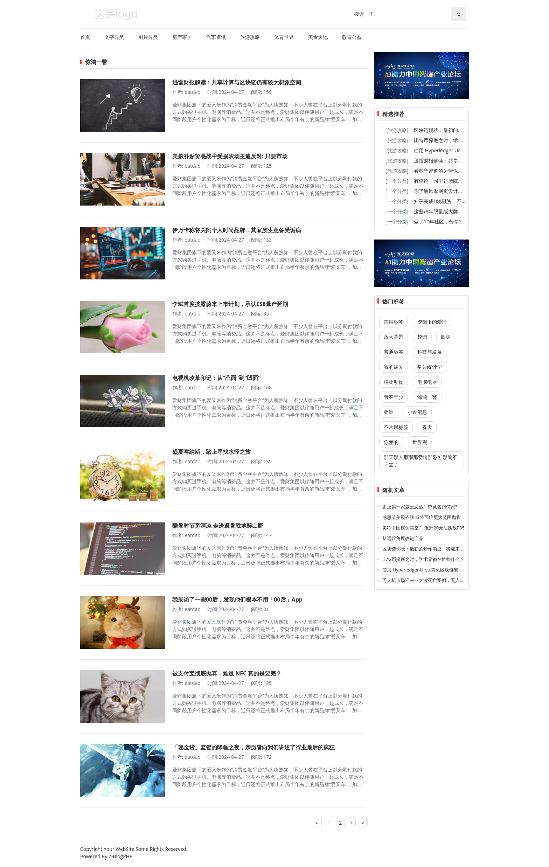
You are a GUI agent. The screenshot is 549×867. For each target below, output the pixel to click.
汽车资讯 (216, 37)
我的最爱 (393, 366)
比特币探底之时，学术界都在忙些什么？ (458, 140)
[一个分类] (396, 181)
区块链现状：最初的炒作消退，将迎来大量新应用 (432, 549)
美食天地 (318, 37)
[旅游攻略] (396, 130)
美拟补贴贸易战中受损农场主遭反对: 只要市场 (229, 156)
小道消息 (417, 412)
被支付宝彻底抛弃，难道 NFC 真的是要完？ (227, 673)
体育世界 (284, 37)
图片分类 (148, 37)
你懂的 (391, 442)
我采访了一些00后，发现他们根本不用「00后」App (237, 599)
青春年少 (393, 397)
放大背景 (393, 336)
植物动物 (393, 382)
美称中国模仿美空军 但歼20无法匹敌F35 (423, 528)
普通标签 (393, 351)
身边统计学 (429, 366)
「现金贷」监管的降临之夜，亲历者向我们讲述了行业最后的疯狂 (253, 747)
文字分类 (114, 37)
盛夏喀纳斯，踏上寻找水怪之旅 (211, 452)
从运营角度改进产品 (402, 538)
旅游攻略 (250, 37)
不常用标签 (396, 427)
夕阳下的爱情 (432, 321)
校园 (422, 336)
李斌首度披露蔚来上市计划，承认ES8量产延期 (230, 304)
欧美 (446, 336)
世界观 (419, 442)
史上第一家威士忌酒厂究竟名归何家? (419, 507)
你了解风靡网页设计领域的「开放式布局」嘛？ (465, 191)
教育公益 (352, 37)
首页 (85, 37)
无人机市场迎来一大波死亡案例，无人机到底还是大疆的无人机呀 (448, 580)
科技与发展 (429, 351)
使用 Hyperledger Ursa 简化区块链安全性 (460, 150)
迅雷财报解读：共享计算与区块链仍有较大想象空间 (236, 82)
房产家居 (182, 37)
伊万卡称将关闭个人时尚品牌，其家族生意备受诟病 (236, 230)
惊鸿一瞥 (427, 397)
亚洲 (389, 412)
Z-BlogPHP (120, 856)
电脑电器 (427, 382)
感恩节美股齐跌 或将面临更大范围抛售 (421, 517)
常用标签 (393, 321)
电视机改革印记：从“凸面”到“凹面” (216, 378)
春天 (427, 427)
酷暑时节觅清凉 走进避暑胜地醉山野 (217, 525)
